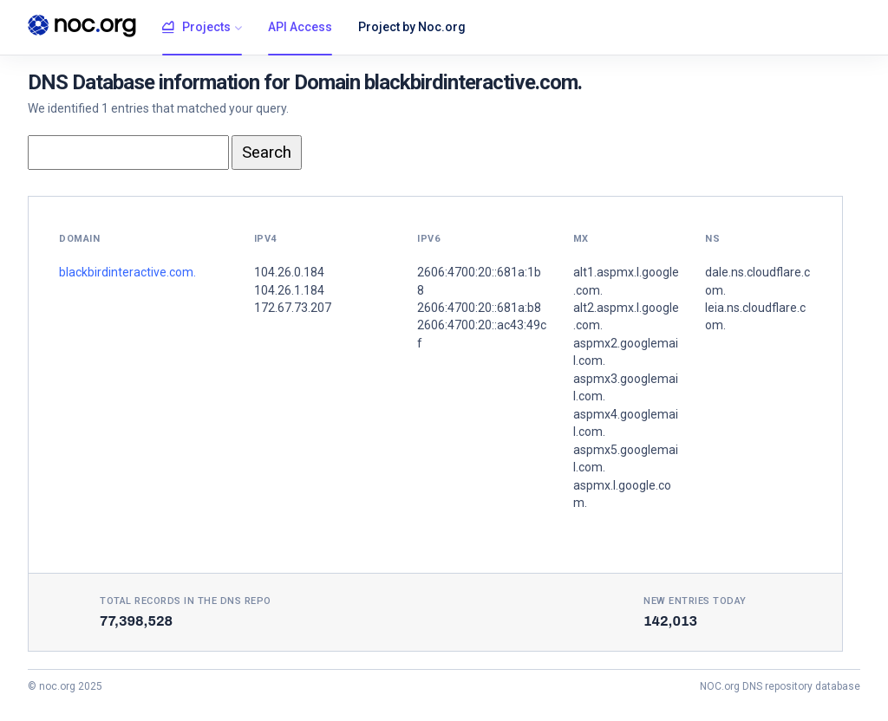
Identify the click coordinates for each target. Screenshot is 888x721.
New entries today (695, 601)
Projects (196, 27)
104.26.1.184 (289, 290)
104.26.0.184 (289, 272)
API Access (300, 27)
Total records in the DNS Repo (185, 601)
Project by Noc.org (412, 27)
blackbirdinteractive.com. (127, 272)
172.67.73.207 (292, 308)
